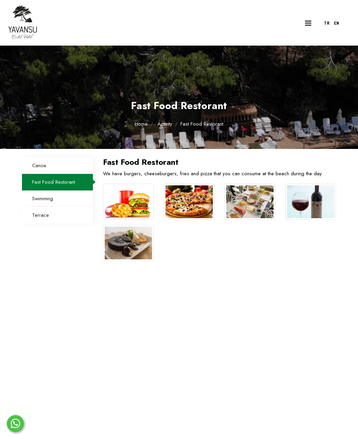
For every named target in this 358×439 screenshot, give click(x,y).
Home (141, 124)
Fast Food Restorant (53, 182)
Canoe (39, 165)
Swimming (42, 198)
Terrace (40, 215)
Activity (164, 124)
